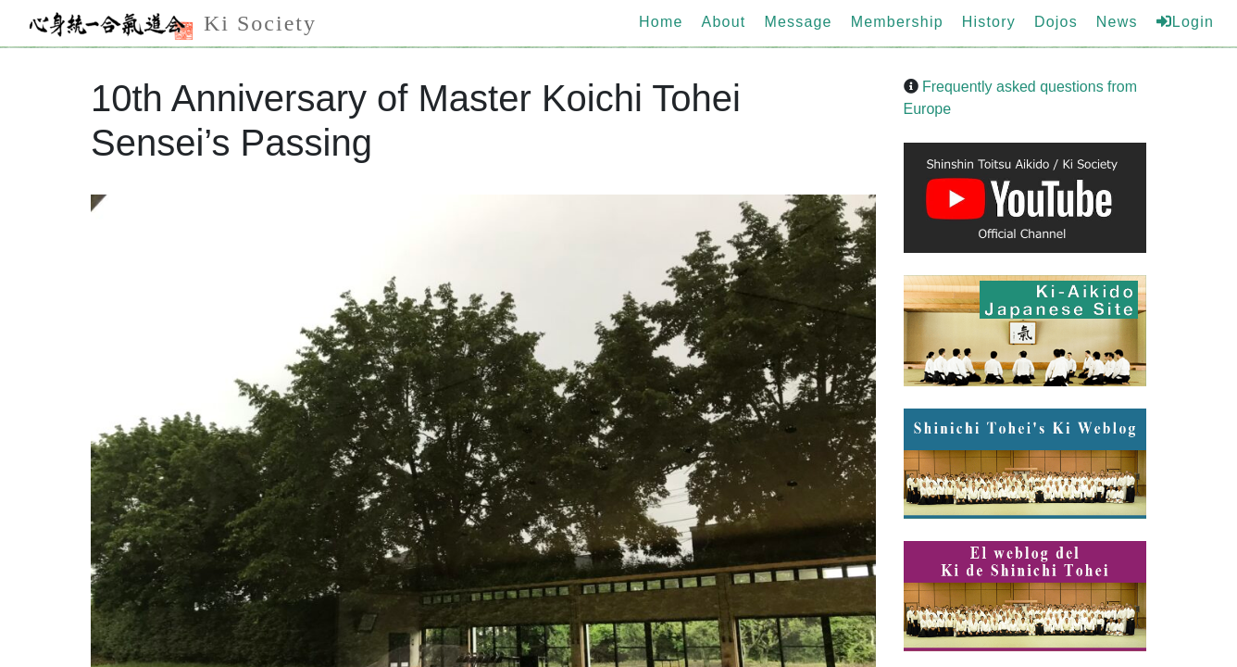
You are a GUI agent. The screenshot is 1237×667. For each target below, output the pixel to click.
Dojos (1056, 22)
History (989, 22)
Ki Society (168, 25)
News (1117, 22)
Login (1185, 22)
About (724, 22)
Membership (897, 22)
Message (797, 22)
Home (660, 22)
